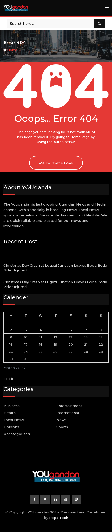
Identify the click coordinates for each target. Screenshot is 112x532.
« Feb (8, 378)
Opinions (11, 427)
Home (10, 50)
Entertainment (69, 406)
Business (12, 406)
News (61, 420)
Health (10, 413)
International (67, 413)
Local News (14, 420)
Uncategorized (17, 434)
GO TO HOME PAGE (56, 163)
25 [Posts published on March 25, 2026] (40, 352)
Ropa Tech (58, 518)
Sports (62, 427)
